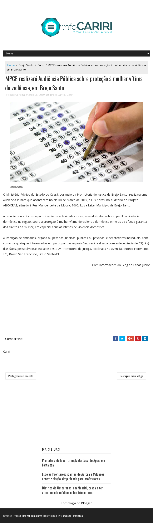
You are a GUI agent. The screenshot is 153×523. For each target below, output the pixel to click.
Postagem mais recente (20, 376)
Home (11, 65)
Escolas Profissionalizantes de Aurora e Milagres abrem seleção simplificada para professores (73, 476)
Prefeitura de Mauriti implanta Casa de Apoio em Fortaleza (73, 463)
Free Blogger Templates (29, 515)
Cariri (41, 65)
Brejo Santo (26, 65)
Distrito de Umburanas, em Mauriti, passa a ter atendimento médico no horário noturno (72, 490)
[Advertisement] (76, 302)
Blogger (86, 503)
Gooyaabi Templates (72, 515)
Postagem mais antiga (131, 376)
